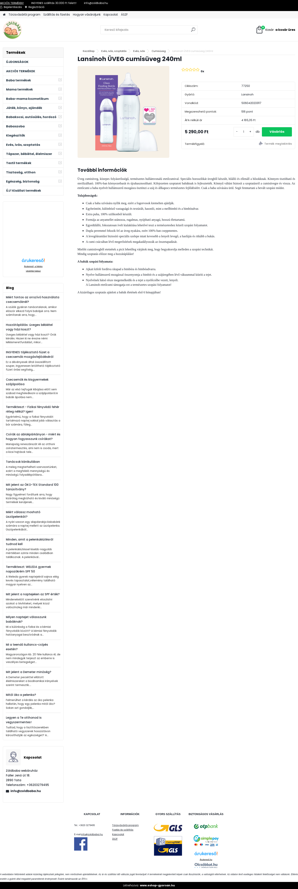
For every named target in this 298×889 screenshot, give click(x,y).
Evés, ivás (139, 51)
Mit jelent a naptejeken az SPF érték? (33, 594)
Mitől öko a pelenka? (21, 695)
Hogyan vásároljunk (87, 15)
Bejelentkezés (13, 7)
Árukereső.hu (206, 859)
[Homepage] (4, 14)
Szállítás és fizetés (56, 15)
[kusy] (243, 132)
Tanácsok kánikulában (23, 462)
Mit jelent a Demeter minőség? (28, 672)
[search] (193, 31)
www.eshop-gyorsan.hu (157, 885)
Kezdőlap (89, 51)
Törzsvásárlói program (24, 15)
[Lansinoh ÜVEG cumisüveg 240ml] (123, 112)
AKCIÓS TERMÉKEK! (12, 3)
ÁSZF (124, 15)
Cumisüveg (159, 51)
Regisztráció (36, 7)
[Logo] (29, 29)
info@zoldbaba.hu (25, 791)
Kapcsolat (111, 15)
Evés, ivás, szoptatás (114, 51)
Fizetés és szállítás (122, 829)
